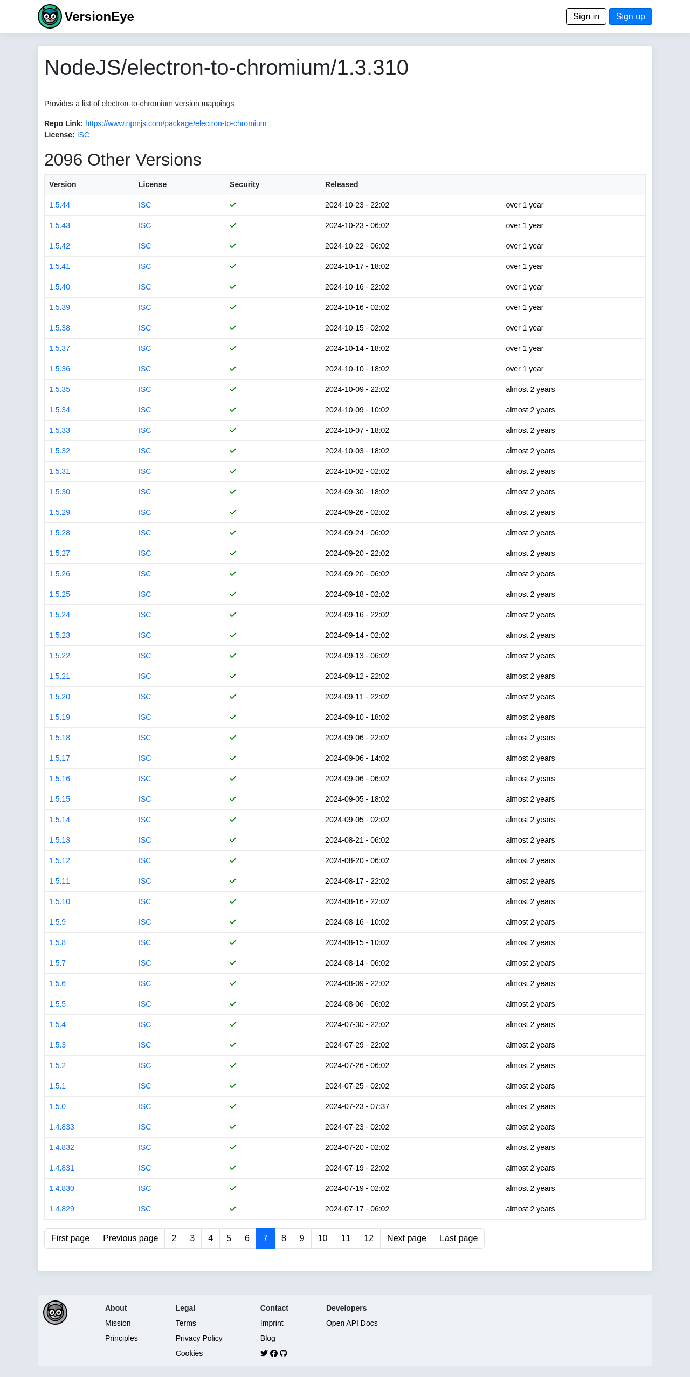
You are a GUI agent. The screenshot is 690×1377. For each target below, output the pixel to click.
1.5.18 (59, 737)
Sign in (586, 16)
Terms (186, 1323)
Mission (117, 1323)
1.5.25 (59, 594)
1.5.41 (59, 266)
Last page (459, 1238)
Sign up (630, 16)
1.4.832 (61, 1147)
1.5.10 (59, 901)
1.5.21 (59, 676)
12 (369, 1238)
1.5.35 (59, 389)
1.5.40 (59, 287)
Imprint (272, 1323)
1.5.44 (59, 205)
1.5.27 (59, 553)
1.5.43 (59, 225)
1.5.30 (59, 491)
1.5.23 (59, 635)
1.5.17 (59, 758)
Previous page (130, 1238)
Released (341, 184)
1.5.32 (59, 450)
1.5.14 (59, 819)
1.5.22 (59, 655)
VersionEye (99, 16)
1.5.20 (59, 696)
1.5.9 (57, 922)
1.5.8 (57, 942)
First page (70, 1238)
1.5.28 (59, 532)
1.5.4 (57, 1024)
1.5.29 (59, 512)
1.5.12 (59, 860)
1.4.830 (61, 1188)
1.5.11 (59, 881)
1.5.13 (59, 840)
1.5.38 (59, 327)
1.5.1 (57, 1086)
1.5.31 (59, 471)
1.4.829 (61, 1208)
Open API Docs (352, 1323)
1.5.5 (57, 1004)
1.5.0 (57, 1106)
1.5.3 (57, 1045)
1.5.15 (59, 799)
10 (323, 1238)
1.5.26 (59, 573)
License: (59, 134)
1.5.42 (59, 246)
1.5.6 (57, 983)
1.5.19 (59, 717)
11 (345, 1238)
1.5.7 (57, 963)
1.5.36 (59, 368)
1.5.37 (59, 348)
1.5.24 (59, 614)
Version (63, 184)
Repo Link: (63, 123)
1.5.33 (59, 430)
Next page (406, 1238)
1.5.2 (57, 1065)
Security (244, 184)
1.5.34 (59, 409)
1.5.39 (59, 307)
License (153, 184)
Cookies (189, 1353)
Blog (267, 1338)
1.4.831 (61, 1167)
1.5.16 (59, 778)
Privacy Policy (199, 1338)
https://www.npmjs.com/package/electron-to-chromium (175, 123)
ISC (83, 134)
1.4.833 (61, 1127)
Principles (121, 1338)
